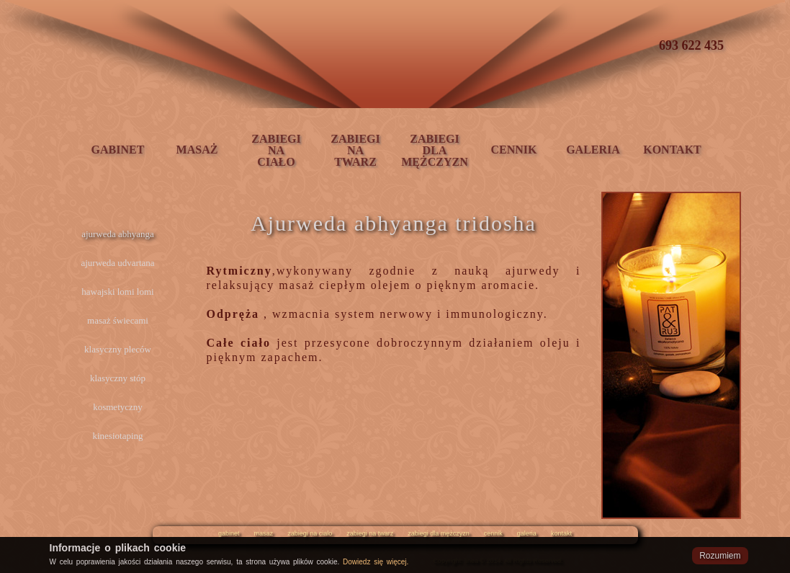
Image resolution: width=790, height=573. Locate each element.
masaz (264, 533)
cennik (493, 533)
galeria (527, 533)
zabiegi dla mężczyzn (439, 533)
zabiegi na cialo (309, 533)
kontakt (561, 533)
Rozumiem (719, 556)
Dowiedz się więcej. (375, 562)
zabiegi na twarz (369, 533)
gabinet (229, 533)
